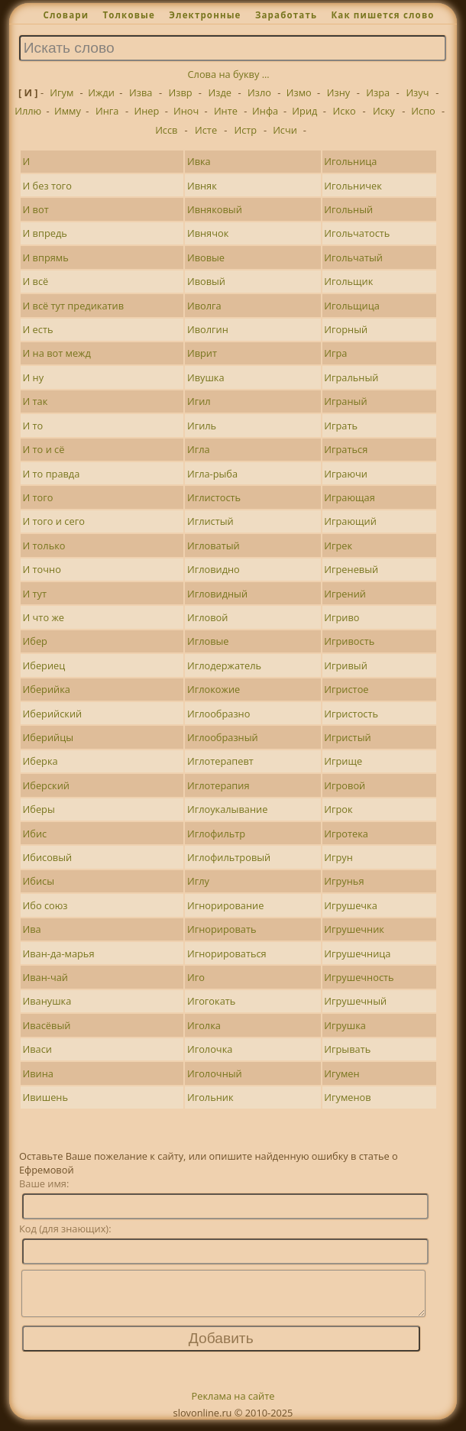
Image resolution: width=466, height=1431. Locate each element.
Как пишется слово (382, 15)
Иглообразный (222, 737)
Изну (338, 92)
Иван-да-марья (59, 953)
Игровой (344, 785)
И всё (36, 281)
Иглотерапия (218, 785)
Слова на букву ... (229, 74)
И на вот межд (57, 353)
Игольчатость (357, 233)
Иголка (204, 1025)
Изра (378, 92)
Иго (196, 977)
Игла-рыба (212, 474)
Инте (226, 111)
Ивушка (206, 377)
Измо (299, 92)
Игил (199, 401)
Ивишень (45, 1097)
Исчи (285, 130)
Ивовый (206, 281)
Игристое (346, 689)
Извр (180, 92)
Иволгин (207, 329)
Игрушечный (355, 1001)
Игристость (351, 713)
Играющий (350, 521)
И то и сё (44, 449)
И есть (38, 329)
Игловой (207, 617)
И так (35, 401)
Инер (147, 111)
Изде (220, 92)
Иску (384, 111)
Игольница (350, 161)
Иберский (46, 785)
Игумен (341, 1073)
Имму (67, 111)
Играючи (345, 474)
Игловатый (213, 545)
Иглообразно (219, 713)
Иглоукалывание (227, 809)
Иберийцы (48, 737)
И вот (36, 209)
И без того (47, 186)
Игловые (208, 641)
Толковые (128, 15)
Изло (259, 92)
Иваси (37, 1049)
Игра (335, 353)
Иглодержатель (224, 665)
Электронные (205, 15)
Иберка (40, 761)
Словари (66, 15)
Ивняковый (214, 209)
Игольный (348, 209)
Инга (106, 111)
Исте (206, 130)
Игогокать (211, 1001)
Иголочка (209, 1049)
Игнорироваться (227, 953)
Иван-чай (45, 977)
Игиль (201, 425)
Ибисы (38, 881)
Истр (245, 130)
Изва (140, 92)
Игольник (210, 1097)
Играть (341, 425)
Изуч (417, 92)
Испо (423, 111)
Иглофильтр (216, 833)
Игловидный (217, 594)
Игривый (345, 665)
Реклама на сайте (233, 1405)
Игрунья (344, 881)
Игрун (338, 857)
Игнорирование (225, 905)
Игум (61, 92)
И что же (43, 617)
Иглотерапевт (220, 761)
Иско (344, 111)
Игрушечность (358, 977)
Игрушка (345, 1025)
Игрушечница (357, 953)
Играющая (349, 497)
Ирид (304, 111)
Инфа (265, 111)
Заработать (286, 15)
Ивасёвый (47, 1025)
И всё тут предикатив (74, 305)
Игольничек (353, 186)
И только (44, 545)
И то (33, 425)
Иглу (198, 881)
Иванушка (47, 1001)
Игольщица (352, 305)
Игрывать (347, 1049)
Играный (345, 401)
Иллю (28, 111)
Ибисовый (48, 857)
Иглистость (214, 497)
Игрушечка (350, 905)
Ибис (35, 833)
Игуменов (347, 1097)
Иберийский (53, 713)
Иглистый (210, 521)
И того (38, 497)
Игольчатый (353, 257)
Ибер (35, 641)
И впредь (45, 233)
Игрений (345, 594)
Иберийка (46, 689)
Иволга (204, 305)
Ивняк (202, 186)
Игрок (338, 809)
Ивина (38, 1073)
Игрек (338, 545)
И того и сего (54, 521)
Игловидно (213, 569)
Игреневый (351, 569)
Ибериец (44, 665)
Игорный (345, 329)
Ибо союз (45, 905)
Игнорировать (222, 929)
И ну (33, 377)
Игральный (351, 377)
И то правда (51, 474)
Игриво (341, 617)
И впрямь (46, 257)
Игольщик (348, 281)
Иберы (39, 809)
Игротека (346, 833)
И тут (35, 594)
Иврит (202, 353)
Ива (32, 929)
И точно (42, 569)
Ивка (199, 161)
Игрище (343, 761)
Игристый (347, 737)
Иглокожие (213, 689)
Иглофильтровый (228, 857)
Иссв (166, 130)
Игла (198, 449)
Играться (345, 449)
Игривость (349, 641)
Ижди (101, 92)
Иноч (186, 111)
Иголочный (214, 1073)
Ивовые (206, 257)
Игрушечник (354, 929)
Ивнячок (207, 233)
